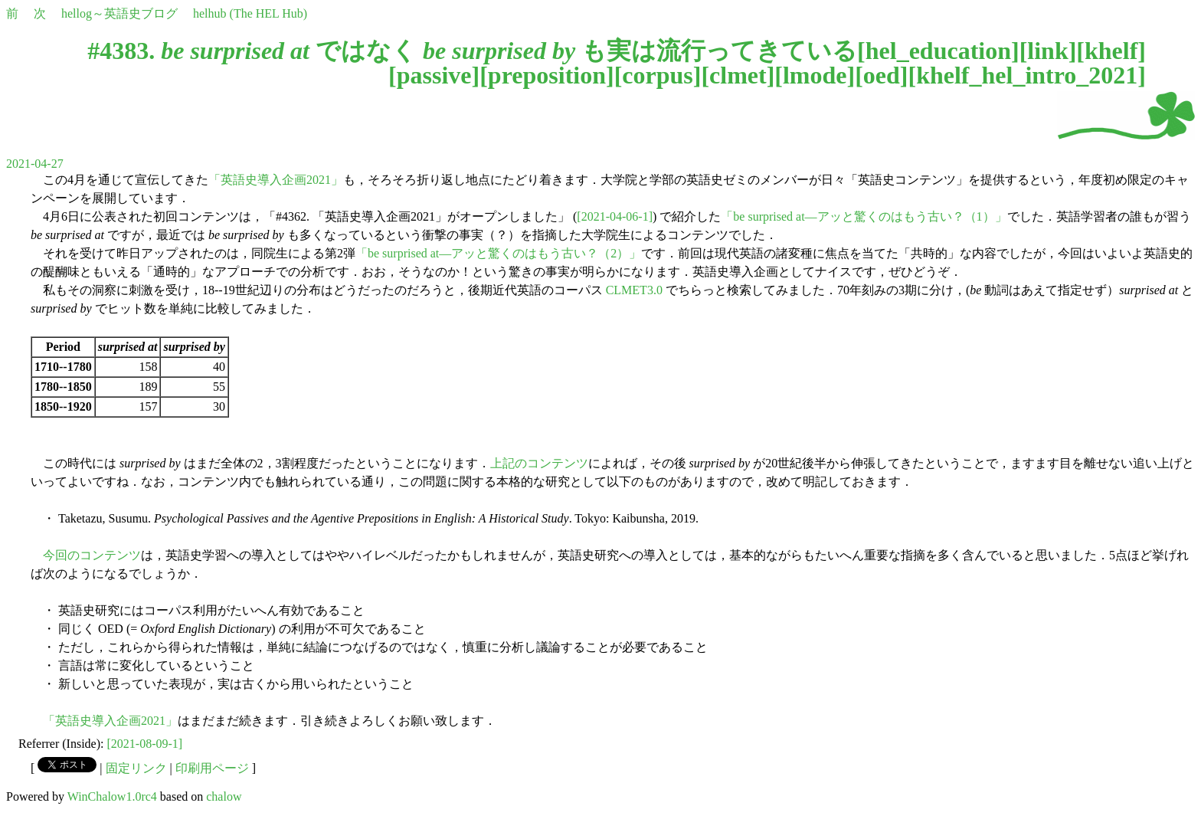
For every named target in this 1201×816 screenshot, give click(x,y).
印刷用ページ (212, 768)
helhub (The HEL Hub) (250, 13)
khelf (1111, 50)
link (1047, 50)
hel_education (938, 50)
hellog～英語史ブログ (119, 13)
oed (881, 75)
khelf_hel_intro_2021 (1026, 75)
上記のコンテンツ (539, 463)
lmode (815, 75)
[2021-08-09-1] (145, 743)
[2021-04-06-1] (615, 216)
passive (434, 75)
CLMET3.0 (634, 290)
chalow (223, 796)
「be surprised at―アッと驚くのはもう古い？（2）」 (498, 253)
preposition (547, 75)
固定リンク (136, 768)
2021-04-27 (35, 163)
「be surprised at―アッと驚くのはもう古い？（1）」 (863, 216)
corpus (657, 75)
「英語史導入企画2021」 (275, 179)
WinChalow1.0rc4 (112, 796)
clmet (738, 75)
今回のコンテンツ (92, 555)
